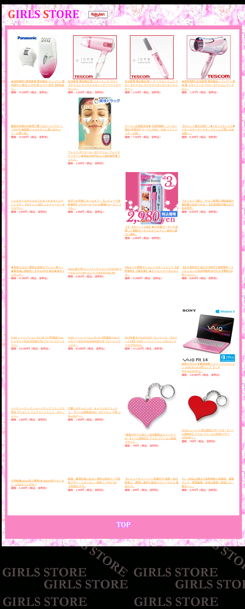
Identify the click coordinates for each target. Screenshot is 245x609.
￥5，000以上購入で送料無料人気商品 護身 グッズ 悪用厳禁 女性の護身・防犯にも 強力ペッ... (208, 482)
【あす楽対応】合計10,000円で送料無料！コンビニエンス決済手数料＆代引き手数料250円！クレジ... (207, 271)
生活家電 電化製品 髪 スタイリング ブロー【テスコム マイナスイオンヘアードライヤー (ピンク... (94, 85)
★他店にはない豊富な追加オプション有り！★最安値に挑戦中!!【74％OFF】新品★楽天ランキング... (38, 271)
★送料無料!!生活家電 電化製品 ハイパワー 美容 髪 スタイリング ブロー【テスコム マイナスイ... (208, 85)
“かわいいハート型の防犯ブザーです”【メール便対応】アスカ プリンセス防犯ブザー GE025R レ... (208, 434)
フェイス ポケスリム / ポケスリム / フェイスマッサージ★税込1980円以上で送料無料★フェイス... (94, 156)
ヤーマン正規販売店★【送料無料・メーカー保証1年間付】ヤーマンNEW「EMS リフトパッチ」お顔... (151, 130)
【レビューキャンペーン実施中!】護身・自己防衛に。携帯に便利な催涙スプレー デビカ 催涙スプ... (151, 482)
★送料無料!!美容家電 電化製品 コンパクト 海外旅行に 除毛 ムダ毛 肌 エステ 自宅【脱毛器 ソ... (38, 85)
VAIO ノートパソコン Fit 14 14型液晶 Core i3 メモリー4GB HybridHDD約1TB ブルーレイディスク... (94, 341)
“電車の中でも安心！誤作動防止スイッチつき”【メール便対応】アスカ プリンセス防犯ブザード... (150, 438)
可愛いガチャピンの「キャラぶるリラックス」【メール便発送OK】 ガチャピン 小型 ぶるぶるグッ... (94, 412)
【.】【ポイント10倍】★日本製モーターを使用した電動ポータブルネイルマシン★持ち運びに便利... (151, 230)
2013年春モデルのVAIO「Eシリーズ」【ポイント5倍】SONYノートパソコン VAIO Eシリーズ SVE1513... (151, 341)
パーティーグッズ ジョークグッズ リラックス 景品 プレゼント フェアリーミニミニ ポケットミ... (38, 412)
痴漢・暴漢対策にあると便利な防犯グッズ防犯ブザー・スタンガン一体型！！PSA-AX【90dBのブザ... (94, 482)
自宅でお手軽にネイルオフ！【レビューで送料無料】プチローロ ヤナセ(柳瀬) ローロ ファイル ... (94, 204)
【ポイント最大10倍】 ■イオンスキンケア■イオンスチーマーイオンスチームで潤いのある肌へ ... (208, 130)
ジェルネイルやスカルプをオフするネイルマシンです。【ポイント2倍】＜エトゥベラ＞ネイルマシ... (38, 204)
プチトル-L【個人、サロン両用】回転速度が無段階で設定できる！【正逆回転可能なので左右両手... (208, 204)
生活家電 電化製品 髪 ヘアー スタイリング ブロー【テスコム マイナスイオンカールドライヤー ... (151, 85)
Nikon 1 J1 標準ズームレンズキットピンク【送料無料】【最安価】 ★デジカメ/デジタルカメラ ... (152, 271)
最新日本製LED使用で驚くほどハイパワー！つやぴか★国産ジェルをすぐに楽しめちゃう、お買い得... (37, 130)
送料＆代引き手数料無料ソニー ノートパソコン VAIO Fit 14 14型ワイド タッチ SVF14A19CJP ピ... (208, 367)
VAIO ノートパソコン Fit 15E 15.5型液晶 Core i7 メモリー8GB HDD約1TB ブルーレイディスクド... (37, 341)
